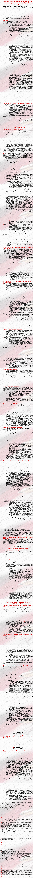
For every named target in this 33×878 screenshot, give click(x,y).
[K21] (1, 853)
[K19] (1, 849)
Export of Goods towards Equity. (10, 403)
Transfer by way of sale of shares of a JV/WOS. (13, 525)
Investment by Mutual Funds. (9, 726)
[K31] (1, 874)
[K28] (1, 868)
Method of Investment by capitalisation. (11, 386)
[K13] (1, 838)
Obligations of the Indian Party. (10, 499)
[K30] (1, 872)
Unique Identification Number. (9, 379)
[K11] (1, 828)
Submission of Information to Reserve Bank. (12, 427)
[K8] (1, 817)
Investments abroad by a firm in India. (11, 550)
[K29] (1, 870)
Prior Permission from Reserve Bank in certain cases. (14, 671)
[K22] (1, 855)
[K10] (1, 824)
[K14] (1, 840)
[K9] (1, 822)
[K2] (1, 804)
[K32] (1, 876)
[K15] (1, 842)
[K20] (1, 851)
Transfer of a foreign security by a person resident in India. (16, 665)
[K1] (1, 802)
